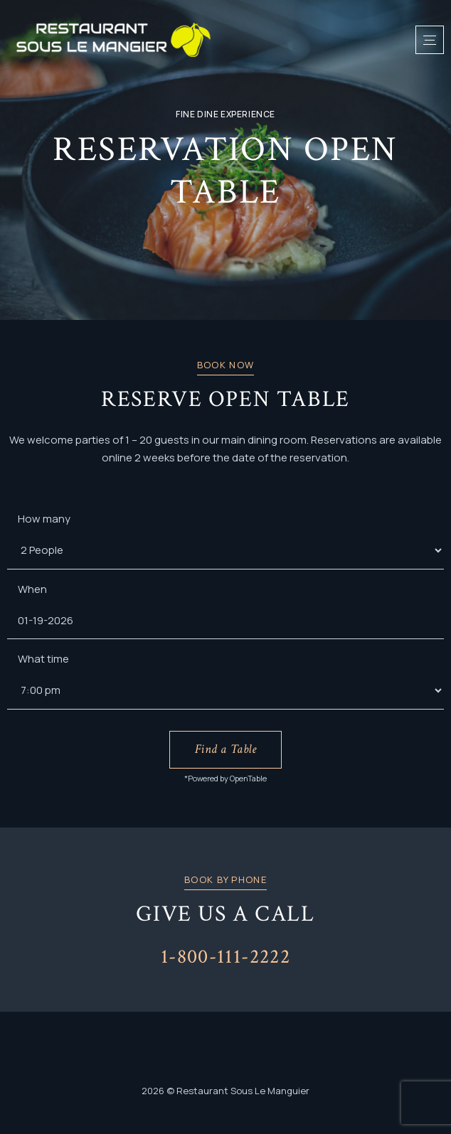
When (32, 589)
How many (44, 518)
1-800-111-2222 (225, 957)
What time (43, 658)
